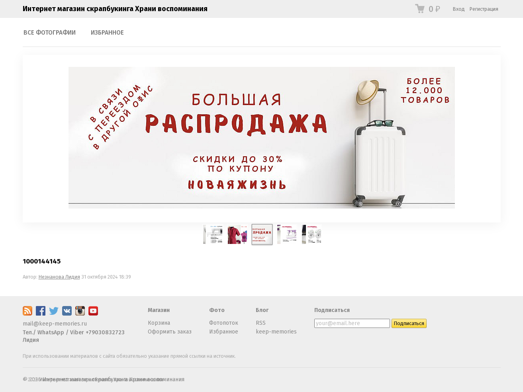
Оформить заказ (170, 331)
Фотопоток (223, 323)
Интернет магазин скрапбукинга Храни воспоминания (115, 8)
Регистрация (484, 9)
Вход (459, 9)
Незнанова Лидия (59, 277)
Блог (262, 310)
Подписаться (332, 310)
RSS (261, 323)
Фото (217, 310)
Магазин (159, 310)
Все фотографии (50, 32)
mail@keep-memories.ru (55, 323)
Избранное (107, 32)
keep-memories (276, 331)
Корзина (159, 323)
